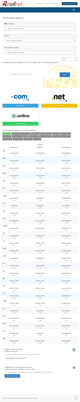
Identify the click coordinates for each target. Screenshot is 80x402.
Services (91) (7, 136)
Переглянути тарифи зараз (16, 358)
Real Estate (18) (18, 139)
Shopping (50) (7, 139)
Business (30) (35, 133)
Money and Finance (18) (19, 136)
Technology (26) (65, 133)
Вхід (47, 3)
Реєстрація (54, 3)
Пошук (64, 75)
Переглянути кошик (69, 3)
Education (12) (33, 136)
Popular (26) (7, 133)
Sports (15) (55, 133)
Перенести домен (12, 376)
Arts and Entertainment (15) (20, 133)
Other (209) (37, 139)
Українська (39, 3)
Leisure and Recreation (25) (61, 136)
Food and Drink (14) (45, 136)
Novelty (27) (28, 139)
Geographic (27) (46, 133)
